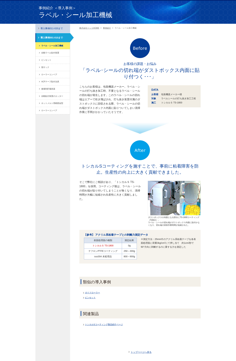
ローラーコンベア (49, 74)
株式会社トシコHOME (89, 28)
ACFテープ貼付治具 (50, 81)
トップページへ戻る (141, 352)
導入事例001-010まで (51, 37)
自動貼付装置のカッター (52, 96)
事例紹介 (107, 28)
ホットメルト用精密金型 (52, 103)
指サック (45, 67)
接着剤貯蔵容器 (48, 89)
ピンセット (90, 297)
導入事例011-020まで (51, 28)
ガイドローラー (92, 292)
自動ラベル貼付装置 (50, 53)
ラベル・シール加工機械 (52, 46)
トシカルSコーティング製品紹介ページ (104, 324)
